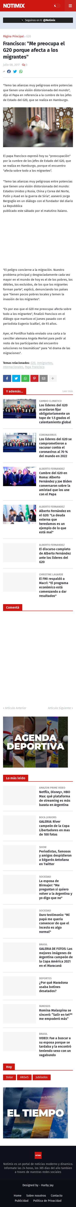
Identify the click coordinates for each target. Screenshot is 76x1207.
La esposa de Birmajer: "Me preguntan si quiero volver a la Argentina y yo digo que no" (55, 889)
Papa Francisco (34, 367)
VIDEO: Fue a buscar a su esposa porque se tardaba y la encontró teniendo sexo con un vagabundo (55, 1046)
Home (17, 1195)
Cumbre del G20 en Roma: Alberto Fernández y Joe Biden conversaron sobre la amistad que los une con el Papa (55, 483)
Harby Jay (47, 1185)
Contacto (56, 1195)
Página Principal (13, 36)
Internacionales (13, 367)
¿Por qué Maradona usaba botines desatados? (53, 987)
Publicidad (21, 1201)
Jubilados (42, 1077)
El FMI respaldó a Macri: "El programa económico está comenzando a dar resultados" (53, 587)
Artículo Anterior (15, 708)
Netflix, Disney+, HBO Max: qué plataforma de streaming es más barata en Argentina (54, 798)
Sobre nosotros (36, 1195)
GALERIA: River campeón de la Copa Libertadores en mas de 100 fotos (54, 828)
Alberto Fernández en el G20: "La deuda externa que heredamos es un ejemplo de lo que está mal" (55, 521)
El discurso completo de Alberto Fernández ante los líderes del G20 (55, 555)
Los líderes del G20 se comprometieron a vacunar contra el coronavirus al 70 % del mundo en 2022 (55, 447)
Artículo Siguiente (59, 708)
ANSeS (24, 1077)
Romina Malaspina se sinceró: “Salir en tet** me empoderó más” (55, 1014)
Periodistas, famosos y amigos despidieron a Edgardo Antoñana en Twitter (55, 857)
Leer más (67, 391)
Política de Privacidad (47, 1201)
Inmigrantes (44, 363)
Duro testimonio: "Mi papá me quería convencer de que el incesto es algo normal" (54, 923)
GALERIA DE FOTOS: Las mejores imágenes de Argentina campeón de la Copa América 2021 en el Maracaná (56, 957)
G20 (28, 36)
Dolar (9, 1077)
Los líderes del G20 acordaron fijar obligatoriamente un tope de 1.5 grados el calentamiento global (55, 413)
